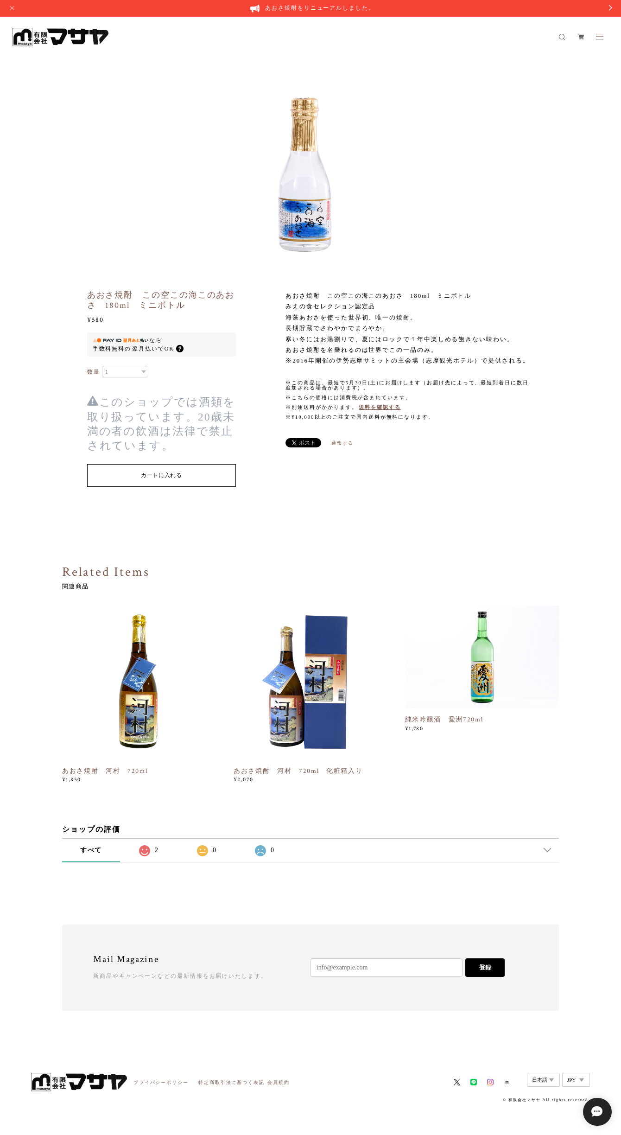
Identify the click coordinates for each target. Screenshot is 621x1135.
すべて (91, 850)
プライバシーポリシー (161, 1082)
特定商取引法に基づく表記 (231, 1082)
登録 (485, 967)
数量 (93, 372)
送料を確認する (379, 407)
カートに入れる (161, 475)
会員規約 (278, 1082)
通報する (342, 443)
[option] (310, 158)
